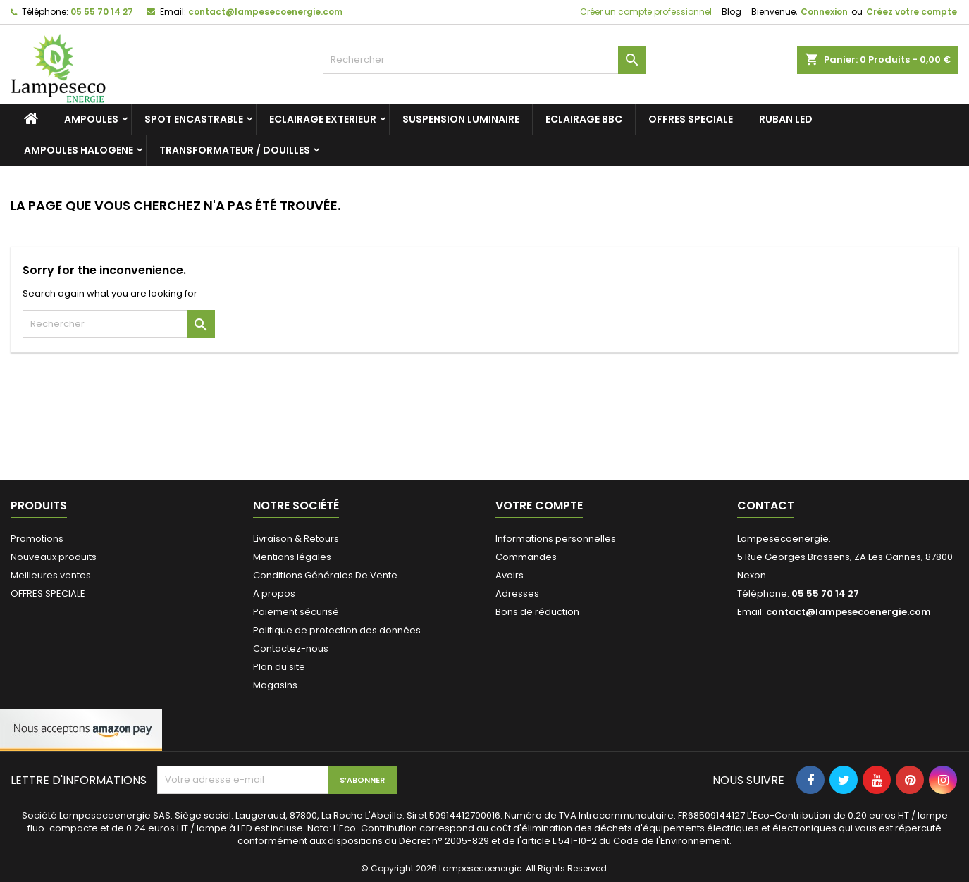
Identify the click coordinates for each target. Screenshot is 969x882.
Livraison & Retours (296, 538)
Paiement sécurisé (296, 612)
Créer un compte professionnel (645, 12)
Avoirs (509, 575)
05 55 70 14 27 (101, 12)
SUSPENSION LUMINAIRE (460, 119)
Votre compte (539, 505)
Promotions (37, 538)
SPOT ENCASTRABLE (193, 119)
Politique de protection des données (337, 630)
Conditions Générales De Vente (325, 575)
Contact (765, 505)
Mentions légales (292, 557)
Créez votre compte (911, 12)
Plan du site (279, 666)
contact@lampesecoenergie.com (265, 12)
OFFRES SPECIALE (690, 119)
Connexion (824, 12)
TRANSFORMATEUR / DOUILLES (234, 150)
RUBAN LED (786, 119)
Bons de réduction (537, 612)
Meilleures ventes (51, 575)
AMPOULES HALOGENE (78, 150)
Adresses (517, 593)
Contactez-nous (290, 648)
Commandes (526, 557)
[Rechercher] (484, 60)
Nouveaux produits (54, 557)
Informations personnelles (555, 538)
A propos (274, 593)
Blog (731, 12)
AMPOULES (91, 119)
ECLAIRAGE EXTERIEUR (322, 119)
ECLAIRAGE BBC (583, 119)
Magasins (275, 685)
